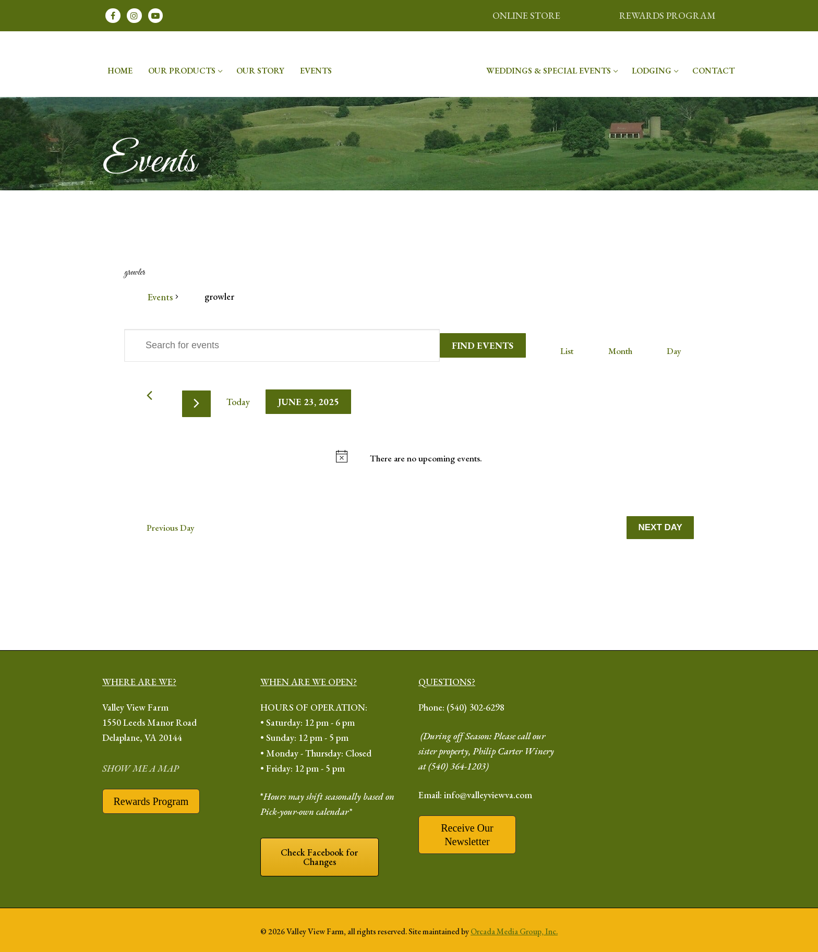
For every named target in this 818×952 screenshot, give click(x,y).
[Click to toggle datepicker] (308, 401)
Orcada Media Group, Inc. (514, 931)
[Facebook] (113, 15)
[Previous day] (149, 395)
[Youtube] (155, 15)
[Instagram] (134, 15)
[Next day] (196, 403)
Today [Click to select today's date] (238, 402)
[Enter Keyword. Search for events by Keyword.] (282, 345)
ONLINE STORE (526, 15)
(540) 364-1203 (457, 766)
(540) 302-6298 (475, 707)
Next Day (660, 527)
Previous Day (171, 527)
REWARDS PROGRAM (667, 15)
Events (160, 297)
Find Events (482, 345)
